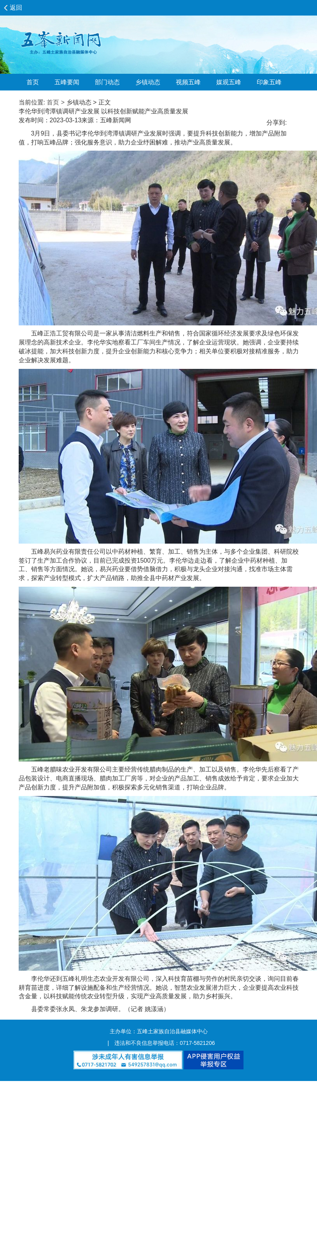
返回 (16, 7)
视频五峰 (188, 82)
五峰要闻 (66, 82)
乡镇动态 (147, 82)
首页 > (56, 102)
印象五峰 (269, 82)
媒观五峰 (228, 82)
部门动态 (107, 82)
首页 (32, 82)
